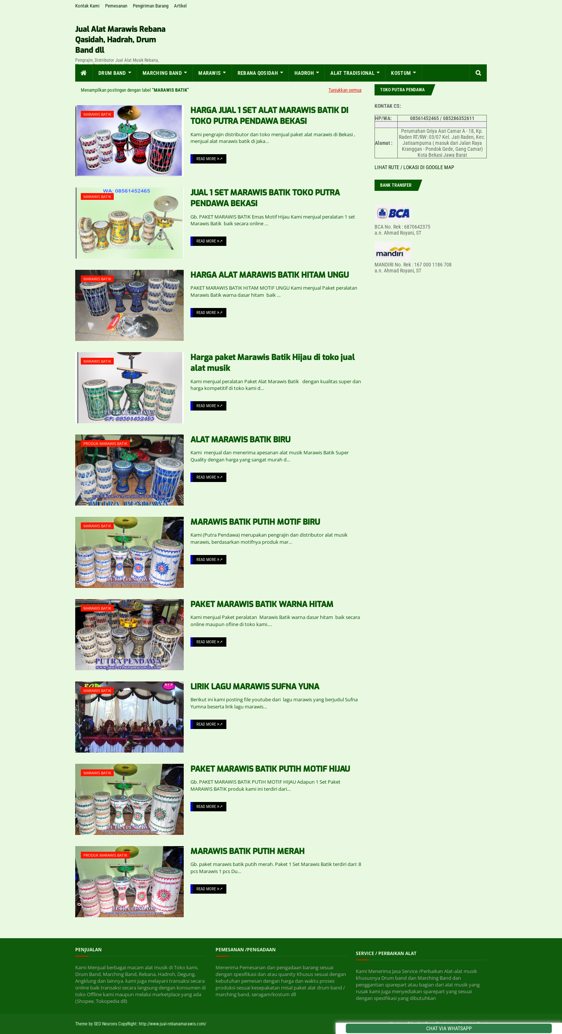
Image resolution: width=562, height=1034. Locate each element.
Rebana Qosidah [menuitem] (258, 73)
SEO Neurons (105, 1024)
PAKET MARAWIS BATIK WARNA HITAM (261, 604)
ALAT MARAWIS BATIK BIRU (240, 439)
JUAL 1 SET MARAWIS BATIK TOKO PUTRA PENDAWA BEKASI (265, 198)
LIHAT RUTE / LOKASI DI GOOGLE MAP (414, 167)
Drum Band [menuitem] (112, 73)
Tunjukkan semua (345, 90)
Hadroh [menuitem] (304, 73)
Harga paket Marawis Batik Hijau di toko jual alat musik (272, 362)
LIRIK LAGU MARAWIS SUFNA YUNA (254, 686)
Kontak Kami (87, 6)
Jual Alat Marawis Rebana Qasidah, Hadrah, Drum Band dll (120, 39)
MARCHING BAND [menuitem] (162, 73)
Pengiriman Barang (150, 6)
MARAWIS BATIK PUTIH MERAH (247, 851)
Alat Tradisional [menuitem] (352, 73)
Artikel (180, 6)
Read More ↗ (209, 158)
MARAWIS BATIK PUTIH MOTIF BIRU (255, 522)
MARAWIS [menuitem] (209, 73)
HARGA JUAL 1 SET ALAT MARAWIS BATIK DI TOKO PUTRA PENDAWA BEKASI (269, 115)
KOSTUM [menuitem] (401, 73)
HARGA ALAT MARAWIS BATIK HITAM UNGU (269, 275)
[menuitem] (84, 73)
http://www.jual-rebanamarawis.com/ (172, 1024)
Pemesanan (116, 6)
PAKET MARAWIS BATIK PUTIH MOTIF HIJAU (270, 769)
